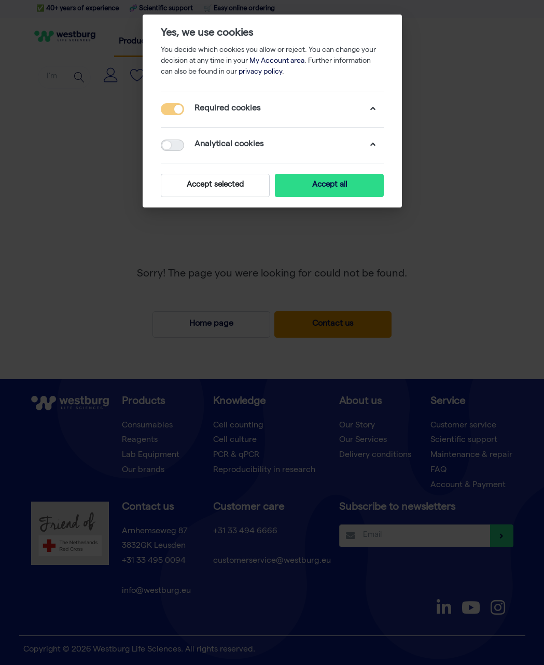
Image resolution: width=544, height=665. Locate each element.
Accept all (329, 185)
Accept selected (215, 185)
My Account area (276, 61)
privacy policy (260, 72)
